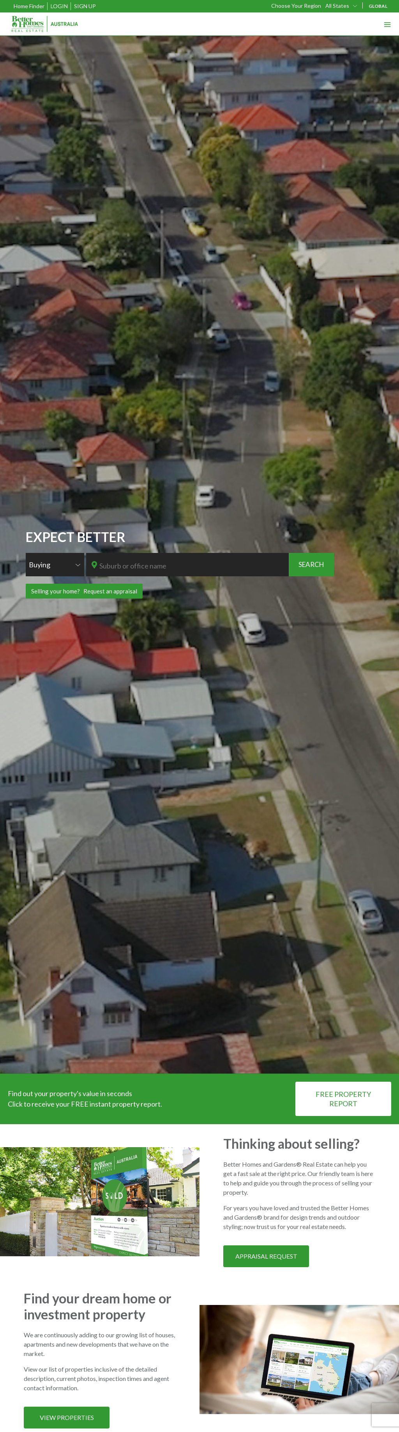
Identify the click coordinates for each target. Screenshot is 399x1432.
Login (59, 6)
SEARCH (311, 564)
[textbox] (193, 566)
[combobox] (341, 5)
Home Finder (29, 6)
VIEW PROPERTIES (67, 1417)
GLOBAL (378, 6)
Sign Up (85, 6)
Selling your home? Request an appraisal (84, 591)
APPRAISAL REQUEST (266, 1256)
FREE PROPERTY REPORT (343, 1099)
